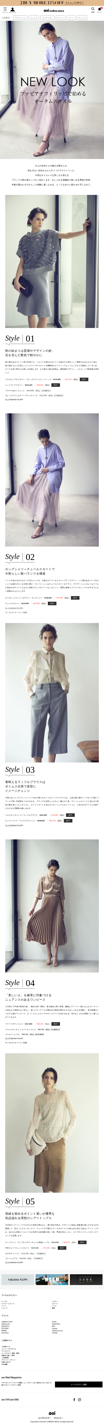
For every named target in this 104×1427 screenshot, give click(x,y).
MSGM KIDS (56, 1324)
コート (71, 18)
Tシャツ (60, 18)
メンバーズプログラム (8, 1349)
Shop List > (58, 1418)
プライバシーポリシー (8, 1360)
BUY (84, 379)
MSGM (54, 1322)
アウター (55, 1301)
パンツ (3, 1306)
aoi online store (54, 10)
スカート (55, 1303)
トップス (4, 1301)
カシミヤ (33, 18)
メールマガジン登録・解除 (10, 1353)
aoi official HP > (44, 1418)
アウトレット (20, 18)
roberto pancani (57, 1330)
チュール (82, 18)
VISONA (54, 1333)
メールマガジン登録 (79, 1384)
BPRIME (4, 1330)
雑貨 (53, 1308)
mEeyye (54, 1328)
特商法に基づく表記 (8, 1355)
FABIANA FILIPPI (6, 1322)
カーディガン (47, 18)
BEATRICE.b (5, 1326)
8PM (53, 1326)
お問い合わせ (5, 1362)
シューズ (4, 1308)
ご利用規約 (5, 1357)
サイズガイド (5, 1351)
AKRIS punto (5, 1324)
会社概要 (4, 1364)
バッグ (54, 1306)
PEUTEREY (5, 1328)
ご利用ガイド (5, 1346)
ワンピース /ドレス (7, 1303)
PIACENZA (5, 1333)
